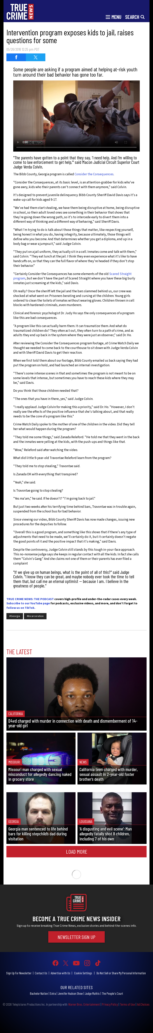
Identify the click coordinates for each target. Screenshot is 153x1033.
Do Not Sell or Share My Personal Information (121, 973)
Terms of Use (127, 1004)
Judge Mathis (92, 993)
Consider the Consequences (94, 174)
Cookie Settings (83, 973)
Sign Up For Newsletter (19, 973)
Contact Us (41, 973)
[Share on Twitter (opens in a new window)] (35, 57)
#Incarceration (35, 616)
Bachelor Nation (39, 993)
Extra (53, 993)
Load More (76, 851)
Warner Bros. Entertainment (84, 1004)
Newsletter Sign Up (76, 937)
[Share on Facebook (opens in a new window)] (16, 57)
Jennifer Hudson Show (70, 993)
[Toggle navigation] (113, 16)
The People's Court (112, 993)
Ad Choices (143, 1004)
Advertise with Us (60, 973)
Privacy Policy (110, 1004)
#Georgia (14, 616)
